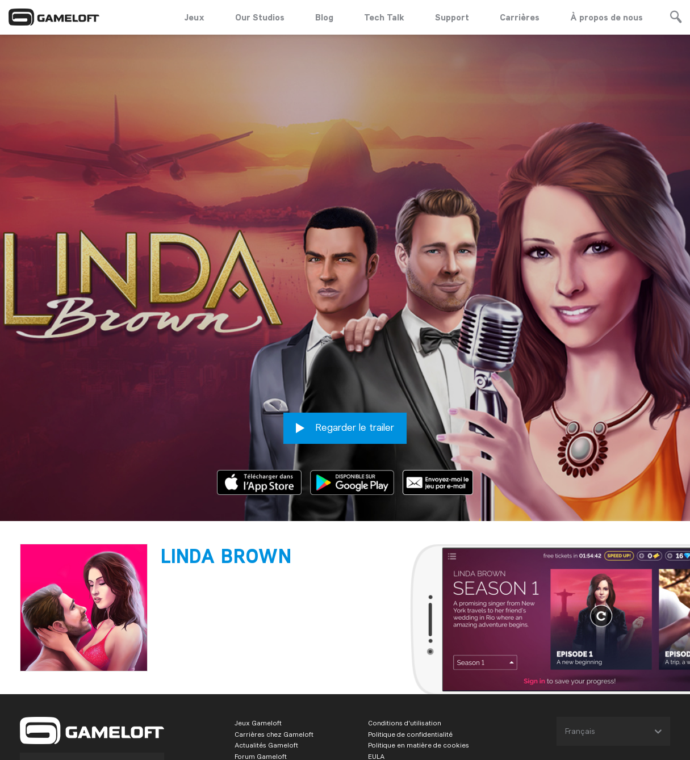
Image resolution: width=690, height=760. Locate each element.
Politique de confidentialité (410, 671)
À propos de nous (606, 17)
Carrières (520, 17)
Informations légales (401, 705)
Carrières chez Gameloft (274, 671)
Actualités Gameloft (266, 682)
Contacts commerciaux (406, 738)
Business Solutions (265, 738)
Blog (324, 17)
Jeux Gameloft (258, 660)
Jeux (194, 17)
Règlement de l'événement (411, 716)
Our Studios (260, 17)
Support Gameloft (263, 727)
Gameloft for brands (267, 716)
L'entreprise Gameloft (269, 705)
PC (78, 701)
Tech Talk (384, 17)
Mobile (99, 701)
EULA (376, 694)
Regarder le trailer (345, 365)
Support (452, 17)
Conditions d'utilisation (404, 660)
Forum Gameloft (261, 694)
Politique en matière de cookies (418, 682)
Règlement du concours (406, 727)
